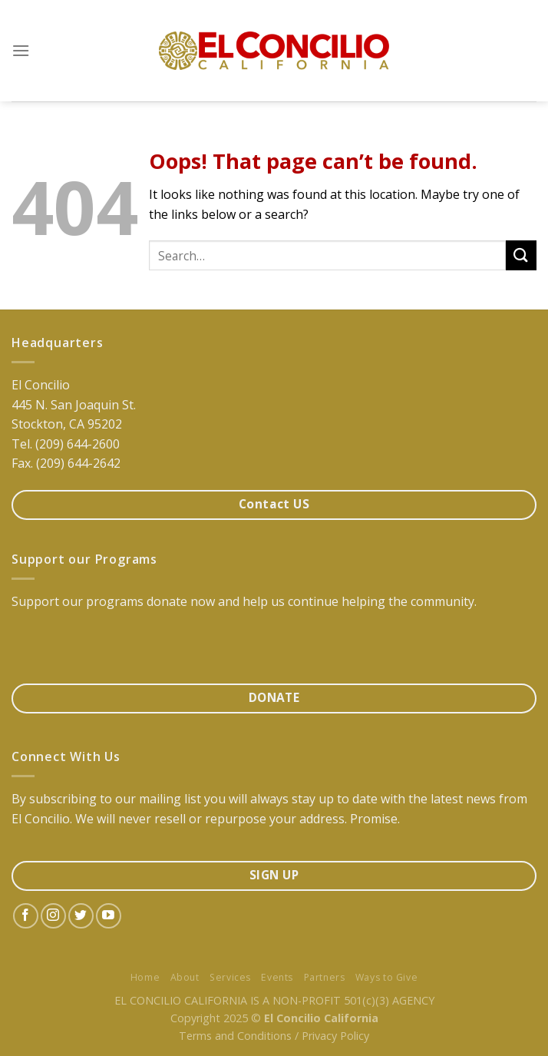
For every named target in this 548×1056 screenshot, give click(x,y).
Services (230, 977)
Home (145, 977)
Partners (324, 977)
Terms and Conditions (235, 1035)
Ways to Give (386, 977)
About (185, 977)
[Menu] (21, 50)
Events (277, 977)
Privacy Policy (335, 1035)
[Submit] (521, 255)
